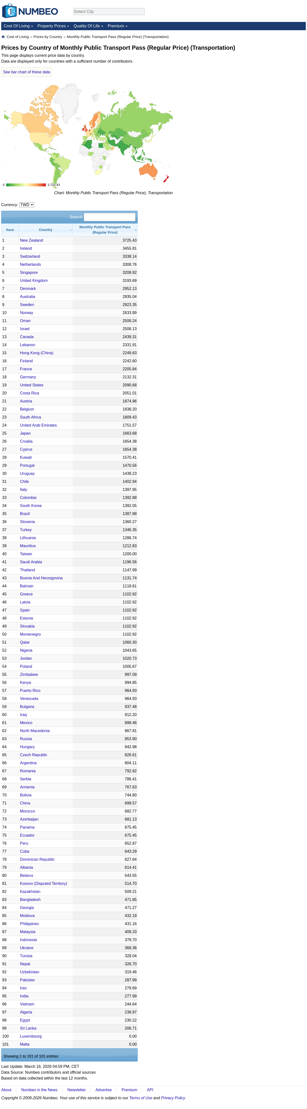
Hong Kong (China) (36, 353)
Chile (24, 481)
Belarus (26, 875)
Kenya (25, 682)
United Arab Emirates (38, 425)
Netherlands (30, 264)
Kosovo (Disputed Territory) (43, 883)
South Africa (30, 417)
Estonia (26, 618)
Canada (27, 337)
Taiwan (26, 554)
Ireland (26, 248)
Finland (26, 361)
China (25, 803)
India (24, 996)
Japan (25, 433)
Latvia (25, 602)
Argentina (28, 763)
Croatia (26, 441)
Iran (23, 988)
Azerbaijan (29, 819)
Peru (24, 843)
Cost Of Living (17, 26)
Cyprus (26, 449)
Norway (26, 313)
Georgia (27, 908)
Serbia (25, 779)
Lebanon (27, 345)
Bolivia (25, 795)
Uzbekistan (29, 972)
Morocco (27, 811)
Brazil (25, 514)
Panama (27, 827)
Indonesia (28, 940)
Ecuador (27, 835)
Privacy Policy (173, 1098)
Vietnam (27, 1004)
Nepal (25, 964)
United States (31, 385)
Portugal (27, 465)
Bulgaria (27, 707)
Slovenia (27, 522)
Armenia (27, 787)
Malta (24, 1044)
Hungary (27, 747)
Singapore (29, 272)
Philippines (29, 924)
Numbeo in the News (39, 1090)
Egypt (25, 1020)
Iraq (23, 715)
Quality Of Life (87, 26)
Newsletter (76, 1090)
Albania (26, 867)
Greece (26, 594)
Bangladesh (30, 900)
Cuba (24, 851)
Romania (28, 771)
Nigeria (26, 650)
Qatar (25, 642)
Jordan (26, 658)
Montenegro (30, 634)
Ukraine (26, 948)
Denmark (28, 289)
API (150, 1090)
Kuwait (26, 457)
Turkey (26, 530)
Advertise (104, 1090)
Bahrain (26, 586)
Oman (25, 321)
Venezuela (29, 699)
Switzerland (30, 256)
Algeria (26, 1012)
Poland (26, 666)
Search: (102, 217)
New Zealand (31, 240)
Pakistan (27, 980)
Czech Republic (33, 755)
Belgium (27, 409)
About (6, 1090)
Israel (24, 329)
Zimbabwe (29, 674)
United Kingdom (34, 280)
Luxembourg (31, 1036)
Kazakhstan (30, 891)
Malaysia (27, 932)
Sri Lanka (28, 1028)
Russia (26, 739)
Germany (28, 377)
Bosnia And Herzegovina (41, 578)
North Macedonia (35, 731)
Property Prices (52, 26)
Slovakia (27, 626)
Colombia (28, 498)
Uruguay (27, 473)
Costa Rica (29, 393)
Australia (27, 297)
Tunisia (26, 956)
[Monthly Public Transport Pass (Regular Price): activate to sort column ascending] (105, 229)
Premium (116, 26)
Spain (25, 610)
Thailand (27, 570)
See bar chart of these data (26, 72)
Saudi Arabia (31, 562)
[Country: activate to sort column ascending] (46, 229)
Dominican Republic (37, 859)
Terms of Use (141, 1098)
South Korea (31, 506)
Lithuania (28, 538)
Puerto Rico (30, 690)
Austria (26, 401)
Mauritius (28, 546)
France (26, 369)
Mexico (26, 723)
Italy (23, 490)
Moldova (27, 916)
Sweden (27, 305)
